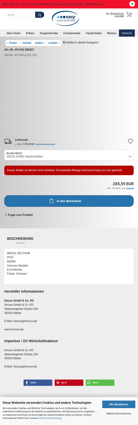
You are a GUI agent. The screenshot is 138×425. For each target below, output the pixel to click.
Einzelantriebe (71, 33)
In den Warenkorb (65, 201)
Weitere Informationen (118, 413)
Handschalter (94, 33)
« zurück (25, 43)
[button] (38, 383)
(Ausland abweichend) (45, 144)
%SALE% (127, 33)
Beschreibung (20, 238)
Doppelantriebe (49, 33)
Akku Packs (13, 33)
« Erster (12, 43)
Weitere (111, 33)
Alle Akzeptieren (118, 404)
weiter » (40, 43)
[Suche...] (39, 15)
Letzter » (54, 43)
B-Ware (30, 33)
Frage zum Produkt (20, 215)
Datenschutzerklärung (50, 418)
